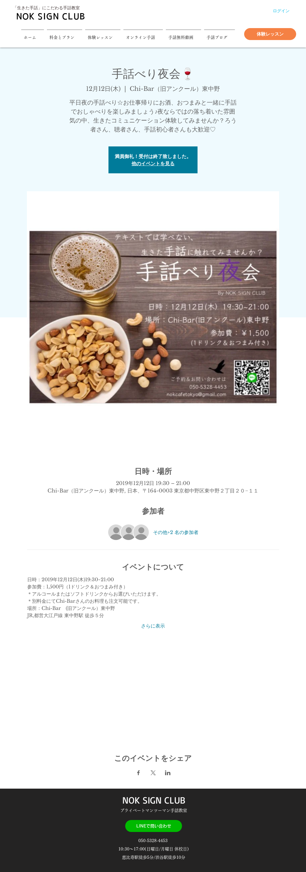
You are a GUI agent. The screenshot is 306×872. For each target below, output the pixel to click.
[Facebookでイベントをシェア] (138, 772)
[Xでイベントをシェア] (153, 772)
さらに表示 (153, 626)
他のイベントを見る (153, 163)
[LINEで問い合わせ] (153, 826)
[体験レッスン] (270, 34)
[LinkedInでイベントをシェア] (168, 772)
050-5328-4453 (153, 841)
